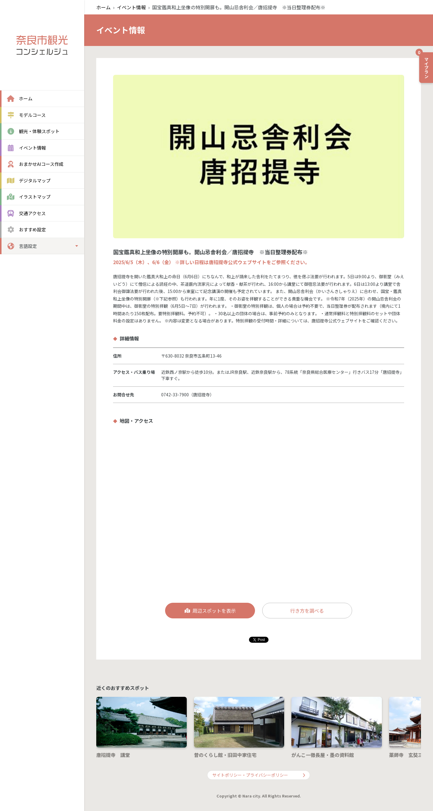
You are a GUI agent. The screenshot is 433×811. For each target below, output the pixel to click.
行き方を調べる (307, 610)
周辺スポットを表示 (210, 610)
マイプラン (424, 65)
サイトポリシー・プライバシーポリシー (258, 775)
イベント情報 (131, 7)
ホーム (103, 7)
